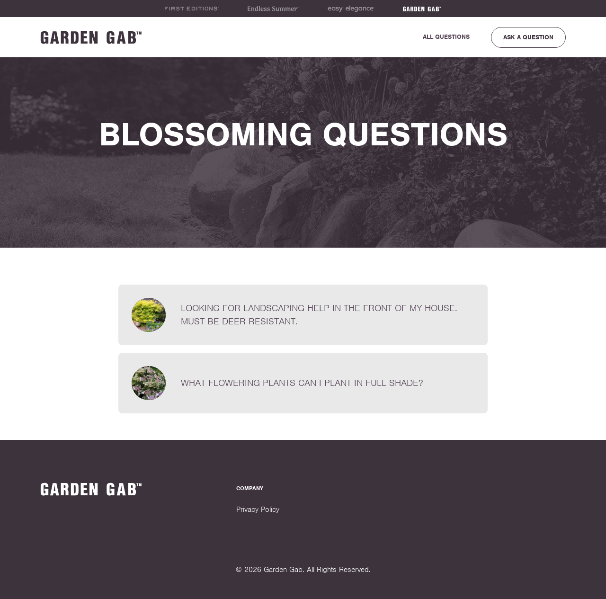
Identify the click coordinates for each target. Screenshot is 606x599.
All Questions (446, 37)
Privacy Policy (257, 509)
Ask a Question (528, 37)
